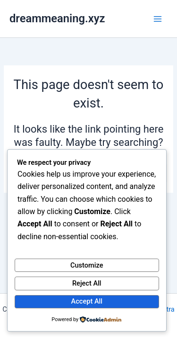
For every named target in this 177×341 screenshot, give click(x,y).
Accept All (86, 301)
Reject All (86, 283)
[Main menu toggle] (158, 19)
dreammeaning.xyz (57, 18)
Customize (86, 265)
